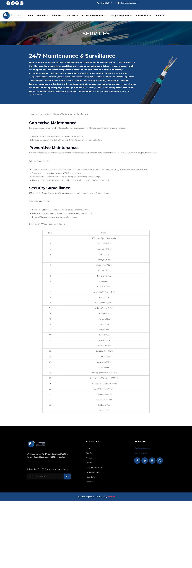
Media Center (143, 15)
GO (67, 476)
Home (30, 15)
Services (72, 15)
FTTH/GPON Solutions (94, 15)
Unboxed (111, 497)
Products (58, 15)
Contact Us (160, 15)
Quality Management (120, 15)
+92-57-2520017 (141, 453)
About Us (43, 15)
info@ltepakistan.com (142, 448)
